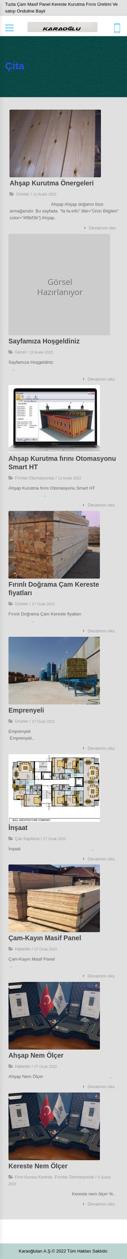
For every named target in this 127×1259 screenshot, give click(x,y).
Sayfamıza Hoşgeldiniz (44, 341)
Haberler (22, 949)
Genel (20, 352)
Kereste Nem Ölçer (38, 1166)
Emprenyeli (26, 710)
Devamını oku (100, 227)
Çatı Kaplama (27, 838)
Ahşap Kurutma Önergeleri (51, 183)
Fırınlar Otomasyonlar (34, 478)
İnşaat (18, 827)
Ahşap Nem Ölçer (36, 1055)
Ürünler (22, 194)
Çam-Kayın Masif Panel (44, 938)
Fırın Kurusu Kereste (33, 1177)
